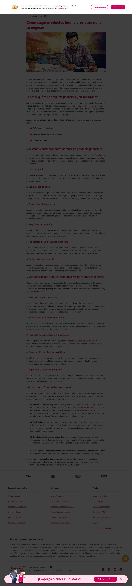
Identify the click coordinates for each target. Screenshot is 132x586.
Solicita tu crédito (105, 579)
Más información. (63, 8)
